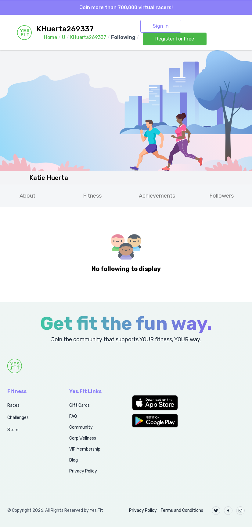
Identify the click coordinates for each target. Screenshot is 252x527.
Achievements (157, 195)
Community (81, 427)
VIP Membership (84, 449)
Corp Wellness (82, 438)
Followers (221, 195)
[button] (157, 402)
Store (13, 429)
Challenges (18, 417)
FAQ (73, 416)
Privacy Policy (83, 471)
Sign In (161, 26)
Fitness (92, 195)
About (27, 195)
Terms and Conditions (181, 510)
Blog (73, 460)
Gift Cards (79, 405)
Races (13, 405)
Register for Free (174, 39)
